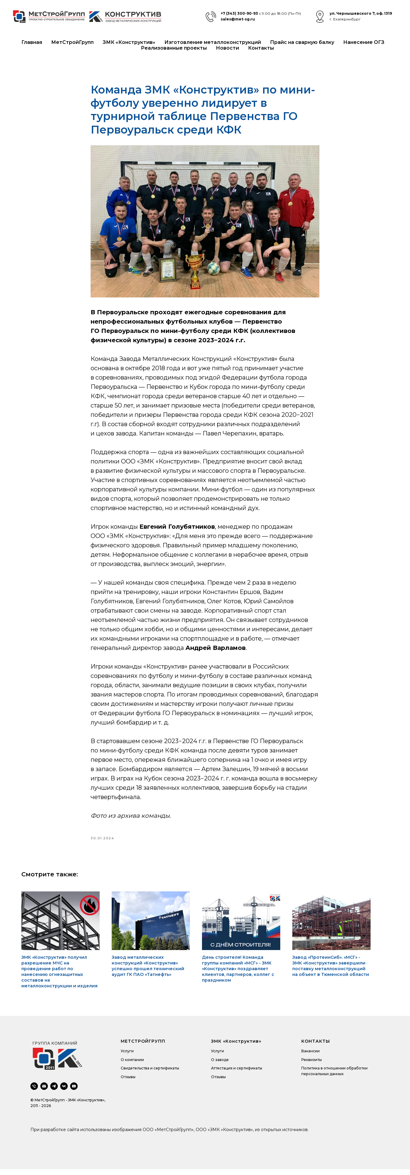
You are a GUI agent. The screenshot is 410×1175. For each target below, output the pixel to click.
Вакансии (310, 1056)
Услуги (127, 1056)
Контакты (261, 48)
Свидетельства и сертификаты (150, 1074)
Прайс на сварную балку (302, 42)
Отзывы (128, 1082)
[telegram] (54, 1092)
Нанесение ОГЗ (363, 42)
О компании (132, 1065)
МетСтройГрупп (72, 42)
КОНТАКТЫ (315, 1047)
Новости (227, 48)
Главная (31, 42)
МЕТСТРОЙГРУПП (143, 1047)
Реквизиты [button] (311, 1065)
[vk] (64, 1092)
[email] (44, 1092)
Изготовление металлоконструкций (212, 42)
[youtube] (74, 1092)
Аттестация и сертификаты (236, 1074)
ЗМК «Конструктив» (129, 42)
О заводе (220, 1065)
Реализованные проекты (174, 48)
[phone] (34, 1092)
